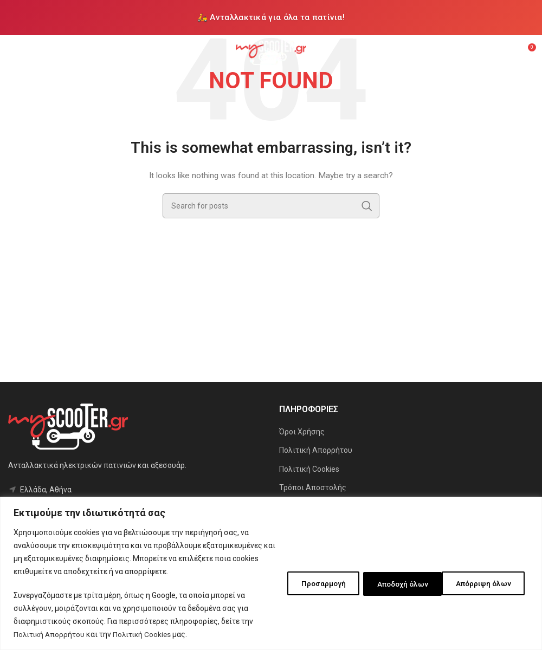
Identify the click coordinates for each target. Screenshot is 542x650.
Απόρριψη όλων (394, 583)
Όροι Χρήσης (302, 431)
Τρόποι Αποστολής (312, 487)
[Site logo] (271, 51)
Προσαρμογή (306, 583)
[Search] (271, 205)
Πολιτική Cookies (145, 634)
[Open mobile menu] (13, 51)
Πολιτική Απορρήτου (50, 634)
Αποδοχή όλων (486, 583)
